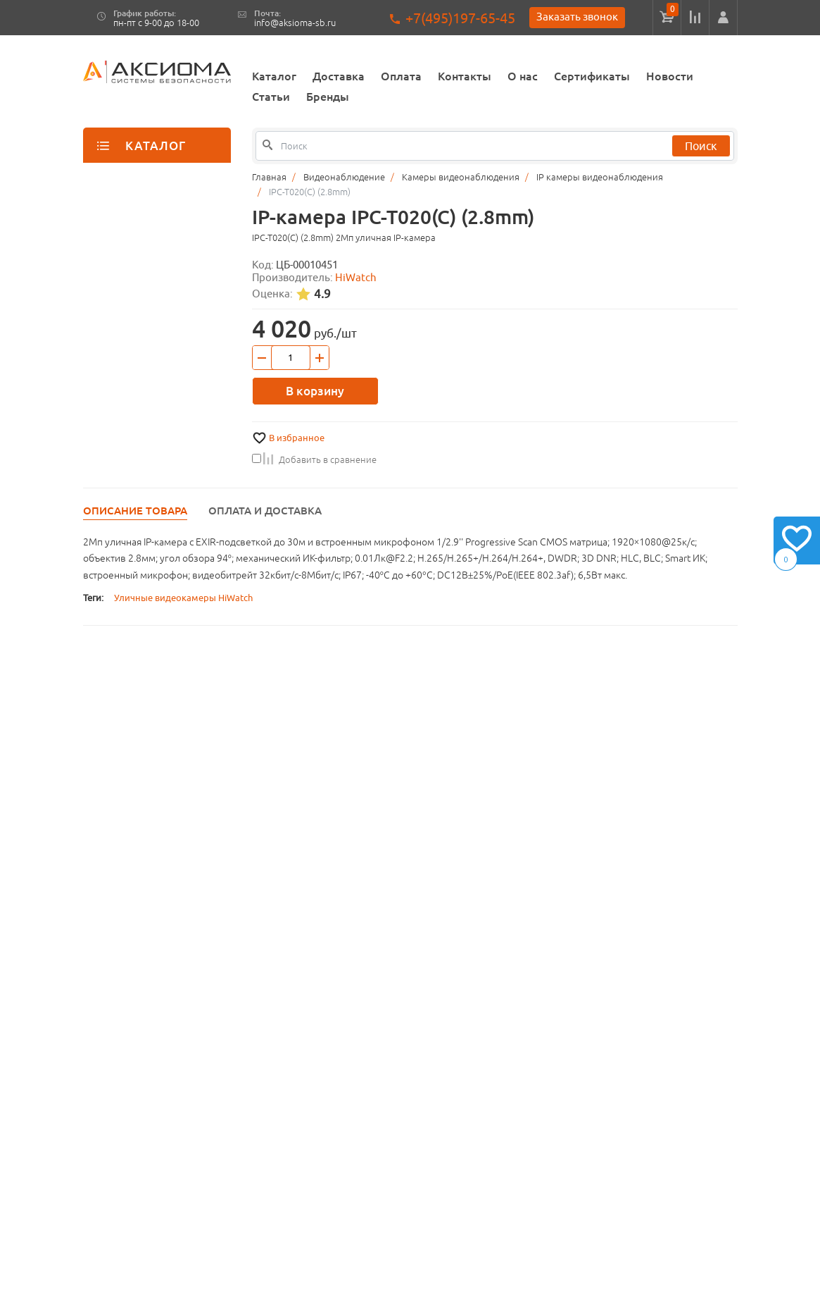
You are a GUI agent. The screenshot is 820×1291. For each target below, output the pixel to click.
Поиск (701, 146)
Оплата (401, 76)
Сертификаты (592, 76)
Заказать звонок (577, 17)
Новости (669, 76)
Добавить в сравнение (314, 459)
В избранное (296, 438)
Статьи (271, 96)
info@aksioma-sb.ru (295, 23)
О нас (522, 76)
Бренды (327, 96)
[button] (723, 17)
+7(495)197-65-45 (460, 18)
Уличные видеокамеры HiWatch (183, 598)
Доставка (339, 76)
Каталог (274, 76)
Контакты (464, 76)
